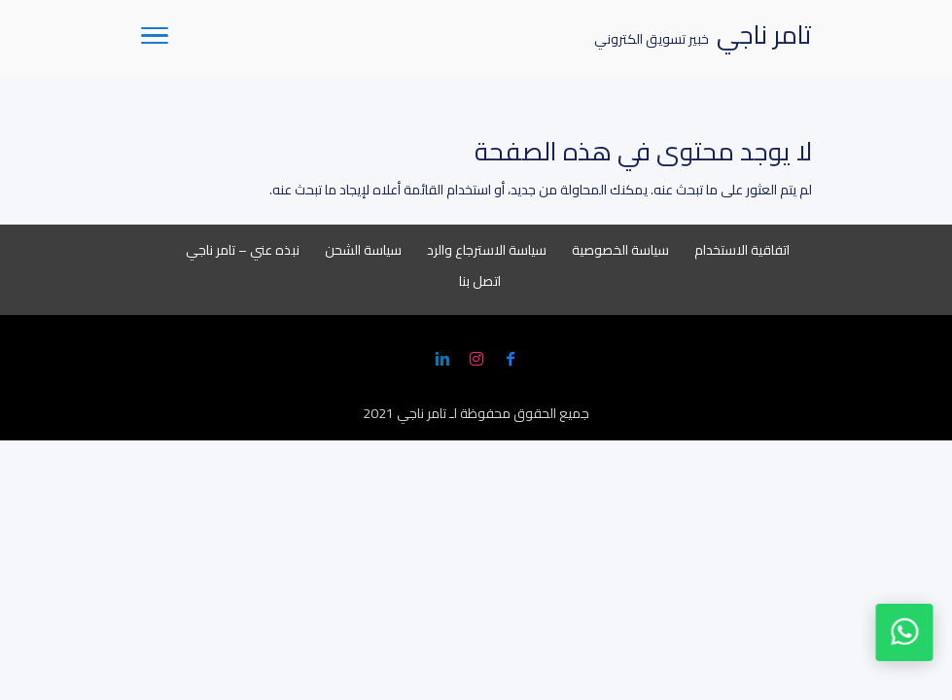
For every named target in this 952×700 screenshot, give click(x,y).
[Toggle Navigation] (154, 38)
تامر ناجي (421, 413)
